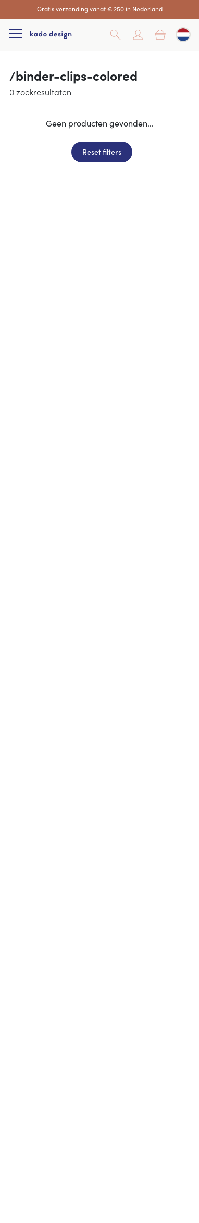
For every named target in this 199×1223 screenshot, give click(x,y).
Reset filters (101, 151)
